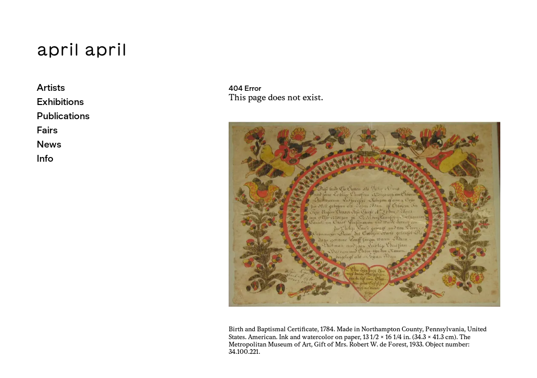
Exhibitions (60, 101)
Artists (51, 87)
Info (45, 158)
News (49, 144)
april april (82, 49)
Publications (63, 115)
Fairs (47, 129)
